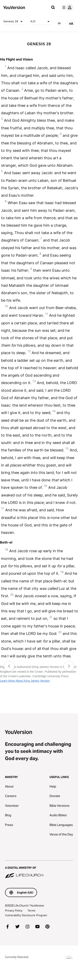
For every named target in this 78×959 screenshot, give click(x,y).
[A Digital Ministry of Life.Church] (39, 869)
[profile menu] (67, 7)
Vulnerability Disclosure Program (26, 915)
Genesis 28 (13, 21)
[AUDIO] (59, 23)
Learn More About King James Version (25, 680)
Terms (31, 910)
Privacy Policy (13, 910)
